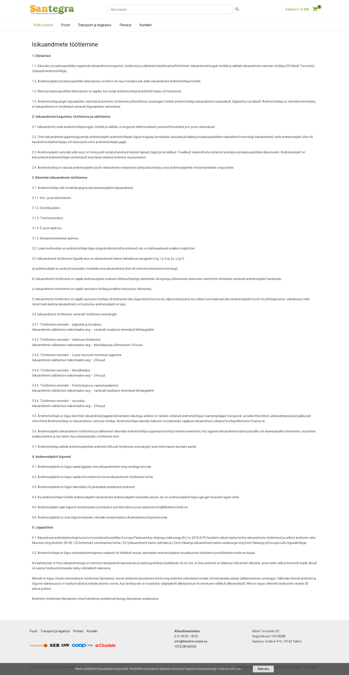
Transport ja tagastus (92, 25)
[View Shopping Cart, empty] (301, 9)
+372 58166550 (185, 646)
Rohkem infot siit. (230, 669)
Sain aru (263, 669)
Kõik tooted (42, 25)
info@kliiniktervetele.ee (190, 641)
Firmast (122, 25)
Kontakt (141, 25)
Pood (63, 25)
